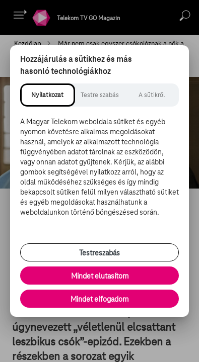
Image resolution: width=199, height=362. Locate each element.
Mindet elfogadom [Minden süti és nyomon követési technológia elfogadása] (99, 299)
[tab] (48, 95)
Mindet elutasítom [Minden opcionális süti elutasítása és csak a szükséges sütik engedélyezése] (99, 276)
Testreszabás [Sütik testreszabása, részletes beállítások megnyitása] (99, 252)
